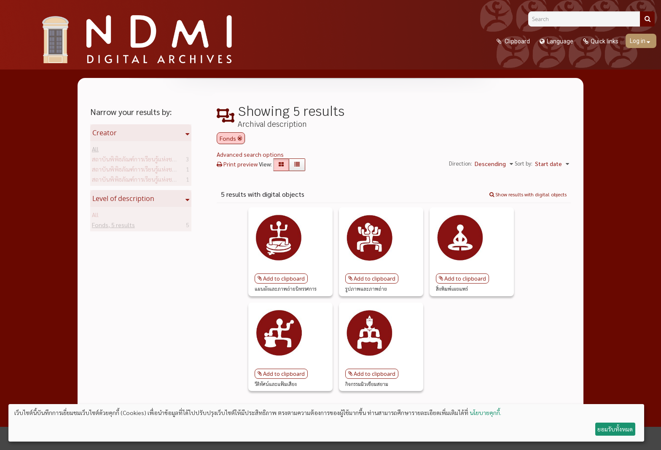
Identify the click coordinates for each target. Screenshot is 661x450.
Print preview (237, 164)
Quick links (604, 41)
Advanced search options (250, 154)
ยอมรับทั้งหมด (615, 429)
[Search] (587, 19)
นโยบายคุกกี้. (485, 412)
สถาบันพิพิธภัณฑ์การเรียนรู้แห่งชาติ (148, 160)
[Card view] (281, 164)
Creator (104, 132)
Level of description (123, 198)
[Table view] (297, 164)
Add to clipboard (284, 278)
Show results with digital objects (528, 194)
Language (560, 41)
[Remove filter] (240, 138)
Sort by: (523, 163)
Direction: (460, 163)
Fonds (113, 226)
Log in (638, 41)
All (95, 150)
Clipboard (516, 41)
